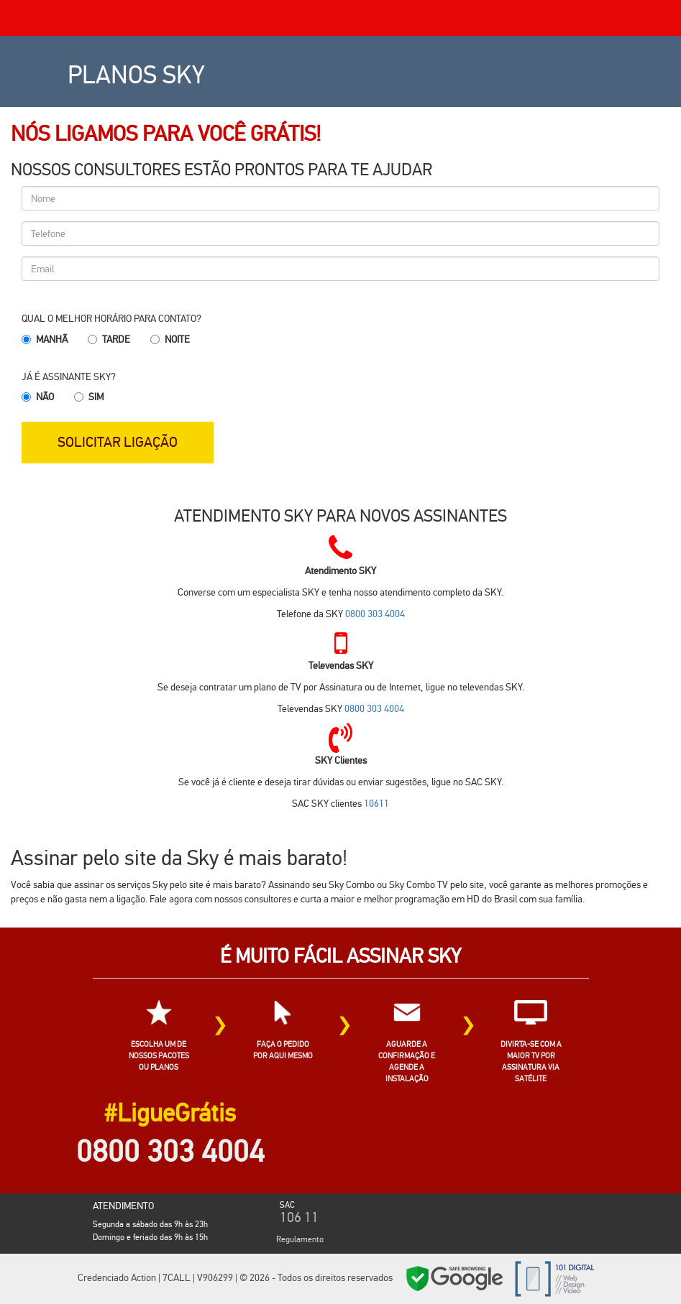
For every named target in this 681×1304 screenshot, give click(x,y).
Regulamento (300, 1239)
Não (45, 396)
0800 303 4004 (375, 613)
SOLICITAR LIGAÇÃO (118, 442)
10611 (376, 803)
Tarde (116, 339)
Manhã (52, 339)
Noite (177, 339)
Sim (96, 396)
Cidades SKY (602, 1280)
